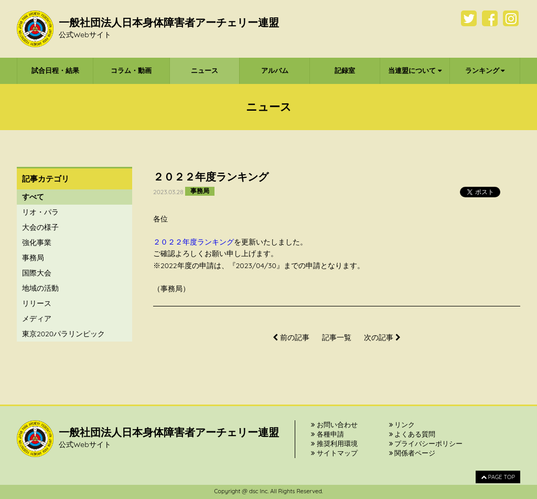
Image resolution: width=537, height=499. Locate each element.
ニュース (204, 70)
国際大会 (36, 273)
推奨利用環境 (334, 443)
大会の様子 (40, 227)
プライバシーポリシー (426, 443)
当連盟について (415, 70)
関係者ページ (412, 453)
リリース (36, 303)
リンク (402, 424)
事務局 (33, 257)
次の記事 (382, 337)
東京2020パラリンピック (63, 333)
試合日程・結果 (55, 70)
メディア (36, 318)
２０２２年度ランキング (193, 242)
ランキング (485, 70)
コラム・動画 (131, 70)
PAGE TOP (498, 477)
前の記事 (291, 337)
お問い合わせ (334, 424)
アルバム (274, 70)
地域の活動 (40, 288)
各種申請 (327, 434)
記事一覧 (336, 337)
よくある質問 (412, 434)
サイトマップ (334, 453)
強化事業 (36, 242)
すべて (33, 196)
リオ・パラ (40, 212)
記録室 (345, 70)
